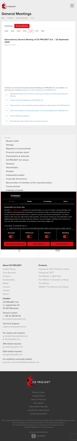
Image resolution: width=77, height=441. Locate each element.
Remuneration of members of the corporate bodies (29, 183)
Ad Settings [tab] (47, 201)
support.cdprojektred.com (14, 327)
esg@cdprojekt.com (13, 355)
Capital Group (9, 269)
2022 (24, 31)
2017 (36, 31)
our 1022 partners (16, 210)
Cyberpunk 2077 (46, 273)
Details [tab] (29, 201)
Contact (6, 291)
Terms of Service (38, 400)
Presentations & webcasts (17, 156)
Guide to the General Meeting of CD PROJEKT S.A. (40, 90)
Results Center (12, 141)
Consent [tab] (11, 201)
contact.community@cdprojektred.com (21, 362)
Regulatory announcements (18, 149)
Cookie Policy (38, 396)
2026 (6, 31)
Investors (7, 276)
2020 (31, 31)
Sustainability (9, 280)
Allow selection (38, 244)
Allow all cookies (62, 244)
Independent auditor (15, 175)
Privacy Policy (38, 392)
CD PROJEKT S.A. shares (17, 160)
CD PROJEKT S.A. (11, 302)
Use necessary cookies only (15, 244)
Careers (6, 287)
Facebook (19, 250)
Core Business (9, 273)
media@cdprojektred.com (15, 336)
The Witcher (44, 283)
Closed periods (13, 187)
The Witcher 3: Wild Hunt (50, 276)
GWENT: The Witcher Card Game (53, 287)
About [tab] (65, 201)
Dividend (10, 164)
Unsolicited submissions (38, 410)
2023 (18, 31)
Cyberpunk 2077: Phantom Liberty (54, 269)
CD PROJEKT (9, 6)
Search (6, 294)
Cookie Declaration (38, 414)
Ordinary (8, 26)
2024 (12, 31)
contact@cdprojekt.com (14, 319)
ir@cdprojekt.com (11, 339)
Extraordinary (22, 26)
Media (5, 283)
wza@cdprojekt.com (13, 347)
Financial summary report (17, 152)
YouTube (58, 250)
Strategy (10, 145)
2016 (42, 31)
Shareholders (12, 168)
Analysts (10, 171)
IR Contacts (38, 403)
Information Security (39, 407)
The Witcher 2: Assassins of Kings (54, 280)
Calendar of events (14, 190)
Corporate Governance (16, 179)
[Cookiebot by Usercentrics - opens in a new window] (12, 196)
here (66, 88)
